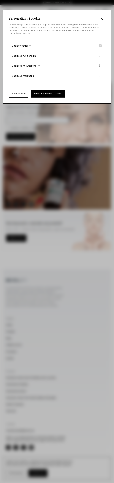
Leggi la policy (23, 33)
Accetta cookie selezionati (47, 93)
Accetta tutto (18, 93)
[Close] (102, 19)
